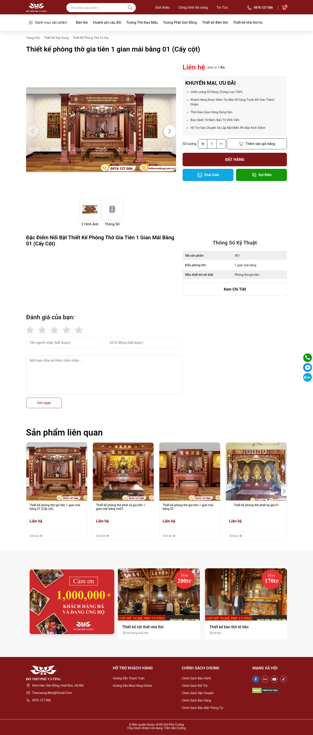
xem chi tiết (235, 289)
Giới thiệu (162, 7)
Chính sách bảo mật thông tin (202, 708)
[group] (101, 129)
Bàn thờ (82, 22)
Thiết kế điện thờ (215, 22)
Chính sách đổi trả (194, 685)
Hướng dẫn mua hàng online (132, 685)
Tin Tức (222, 7)
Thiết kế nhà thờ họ (248, 22)
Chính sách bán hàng (196, 700)
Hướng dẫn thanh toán (129, 678)
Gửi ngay (44, 403)
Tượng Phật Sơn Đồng (180, 22)
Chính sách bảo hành (196, 678)
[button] (169, 131)
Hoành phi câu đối (107, 22)
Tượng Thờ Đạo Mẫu (142, 22)
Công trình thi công (193, 7)
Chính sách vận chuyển (198, 693)
